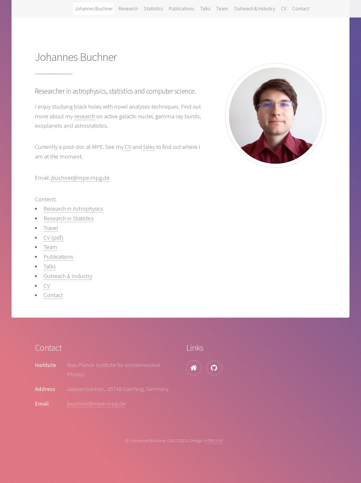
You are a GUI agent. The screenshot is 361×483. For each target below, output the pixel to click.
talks (149, 146)
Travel (51, 228)
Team (222, 8)
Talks (205, 8)
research (84, 116)
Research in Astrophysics (73, 208)
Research (128, 8)
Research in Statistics (69, 218)
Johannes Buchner (94, 8)
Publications (181, 8)
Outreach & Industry (254, 8)
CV (284, 8)
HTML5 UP (214, 440)
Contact (300, 8)
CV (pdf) (54, 237)
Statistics (153, 8)
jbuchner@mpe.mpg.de (80, 177)
